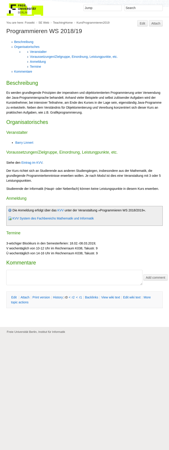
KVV (61, 210)
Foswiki (30, 22)
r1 (80, 297)
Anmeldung (38, 61)
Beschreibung (23, 42)
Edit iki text (132, 297)
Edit (142, 23)
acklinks (91, 297)
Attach (155, 23)
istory (58, 297)
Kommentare (23, 71)
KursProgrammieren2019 (92, 22)
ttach (24, 297)
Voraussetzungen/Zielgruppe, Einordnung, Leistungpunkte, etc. (74, 56)
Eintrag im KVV (31, 162)
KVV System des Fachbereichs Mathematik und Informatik (53, 218)
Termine (35, 66)
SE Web (43, 22)
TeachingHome (63, 22)
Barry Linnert (24, 142)
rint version (41, 297)
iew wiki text (110, 297)
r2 (73, 297)
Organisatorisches (27, 47)
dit (14, 297)
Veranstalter (38, 52)
